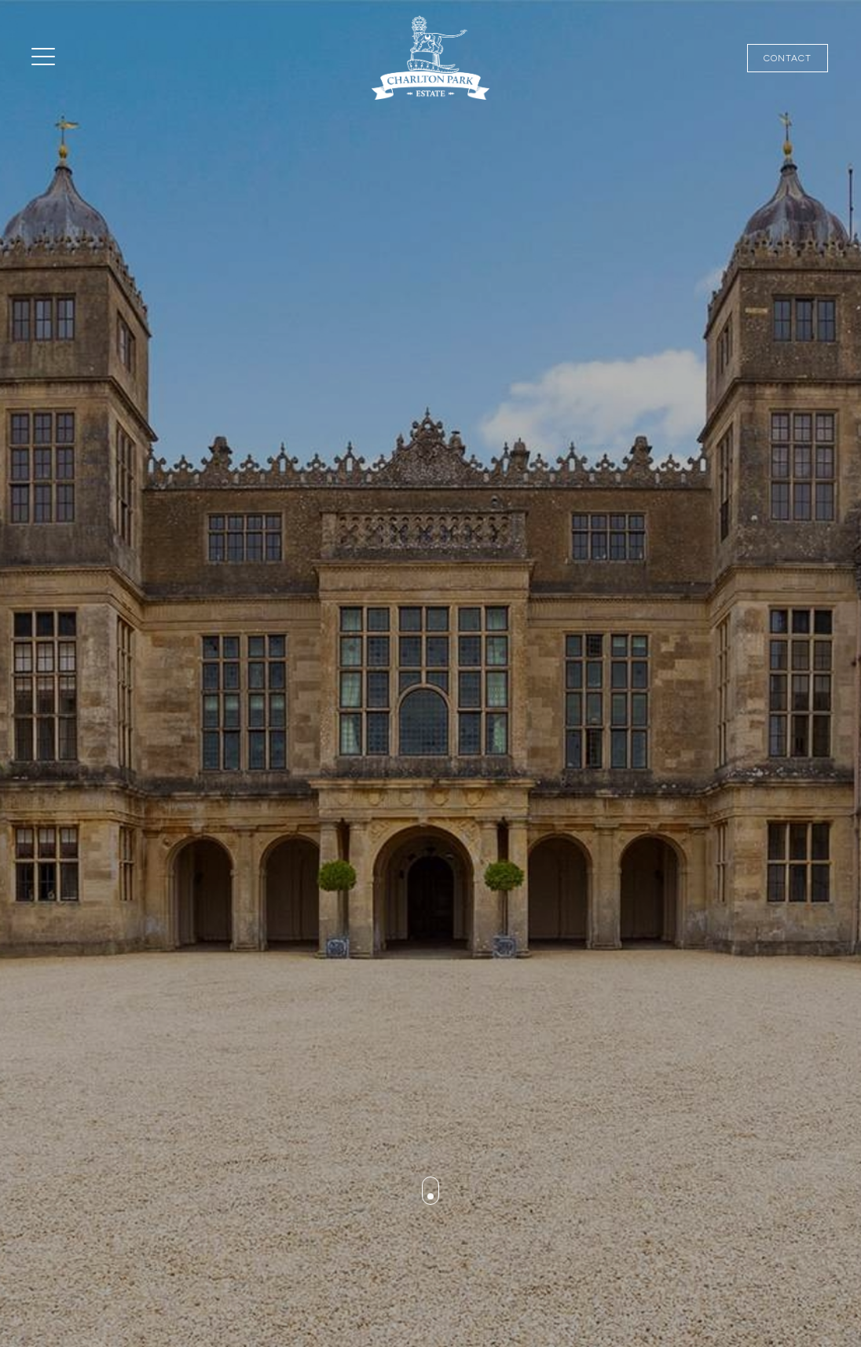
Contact (788, 58)
